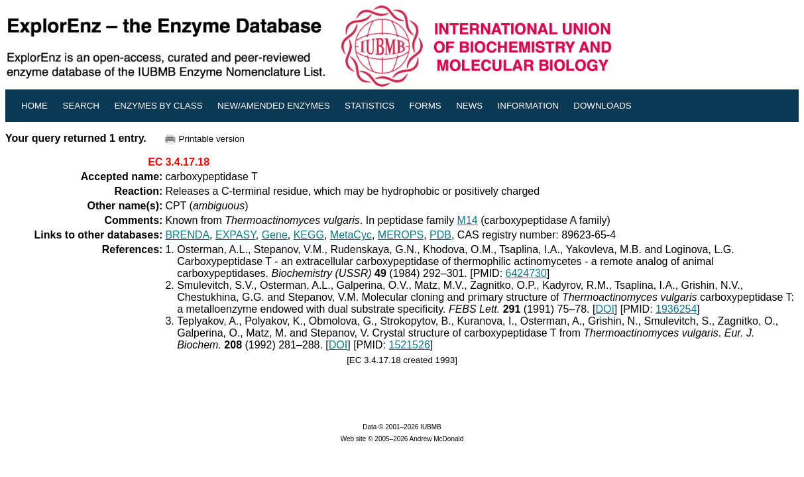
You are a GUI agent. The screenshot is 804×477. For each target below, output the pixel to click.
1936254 (676, 309)
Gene (275, 234)
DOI (604, 309)
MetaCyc (351, 234)
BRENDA (187, 234)
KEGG (309, 234)
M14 (467, 220)
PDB (440, 234)
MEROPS (401, 234)
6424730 (526, 273)
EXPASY (235, 234)
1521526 (409, 344)
